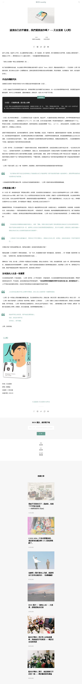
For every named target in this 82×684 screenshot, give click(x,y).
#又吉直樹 (42, 402)
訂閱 (41, 433)
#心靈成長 (35, 402)
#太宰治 (47, 402)
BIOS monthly (36, 39)
